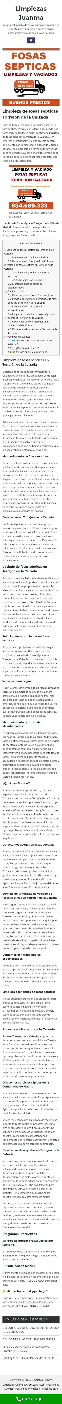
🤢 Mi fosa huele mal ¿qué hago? (28, 351)
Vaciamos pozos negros (27, 279)
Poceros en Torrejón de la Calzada (23, 317)
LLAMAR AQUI (29, 1399)
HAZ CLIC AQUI (35, 1280)
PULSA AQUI (24, 1259)
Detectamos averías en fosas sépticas (30, 295)
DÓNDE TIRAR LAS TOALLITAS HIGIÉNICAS (28, 1339)
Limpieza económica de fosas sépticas (31, 314)
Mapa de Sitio (50, 1388)
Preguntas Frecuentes (17, 336)
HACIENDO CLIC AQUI (36, 1305)
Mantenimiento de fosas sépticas (28, 257)
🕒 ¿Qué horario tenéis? (23, 348)
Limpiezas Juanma (42, 1379)
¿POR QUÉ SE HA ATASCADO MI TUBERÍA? (28, 1358)
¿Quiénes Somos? (15, 291)
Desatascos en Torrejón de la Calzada (30, 260)
